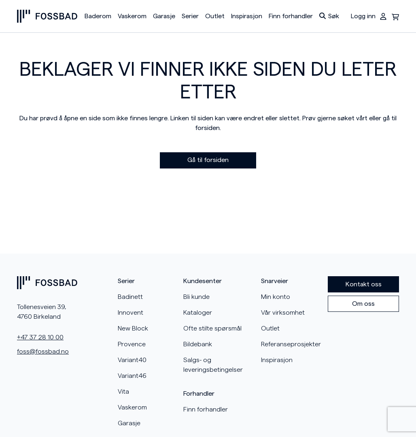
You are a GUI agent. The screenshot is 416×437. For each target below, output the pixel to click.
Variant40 (132, 360)
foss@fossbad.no (43, 351)
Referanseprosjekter (291, 344)
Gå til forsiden (208, 160)
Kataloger (197, 312)
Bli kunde (196, 297)
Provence (132, 344)
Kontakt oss (364, 284)
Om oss (363, 304)
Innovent (130, 312)
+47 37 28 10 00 (40, 337)
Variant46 (132, 376)
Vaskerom (132, 16)
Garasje (164, 16)
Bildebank (197, 344)
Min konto (275, 297)
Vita (123, 391)
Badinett (130, 297)
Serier (190, 16)
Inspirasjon (246, 16)
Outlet (215, 16)
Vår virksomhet (283, 312)
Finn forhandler (291, 16)
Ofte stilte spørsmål (212, 328)
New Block (133, 328)
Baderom (98, 16)
